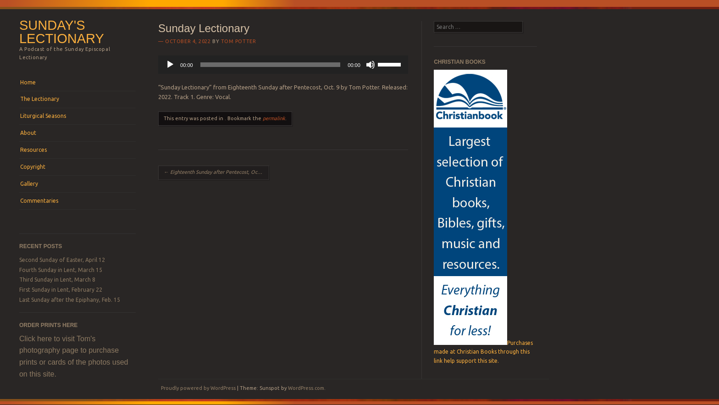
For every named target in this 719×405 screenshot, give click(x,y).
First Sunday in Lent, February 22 (60, 290)
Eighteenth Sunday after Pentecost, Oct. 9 (214, 172)
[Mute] (370, 64)
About (28, 133)
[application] (283, 64)
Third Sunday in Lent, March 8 (57, 280)
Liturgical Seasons (43, 116)
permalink (274, 118)
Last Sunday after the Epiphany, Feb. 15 (69, 300)
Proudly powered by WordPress (198, 388)
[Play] (170, 64)
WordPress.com (306, 388)
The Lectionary (39, 99)
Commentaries (39, 201)
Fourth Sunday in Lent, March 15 (60, 270)
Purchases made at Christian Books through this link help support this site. (483, 352)
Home (28, 82)
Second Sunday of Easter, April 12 (62, 260)
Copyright (32, 167)
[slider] (270, 64)
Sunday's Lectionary (61, 32)
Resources (33, 150)
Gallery (29, 184)
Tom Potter (238, 41)
